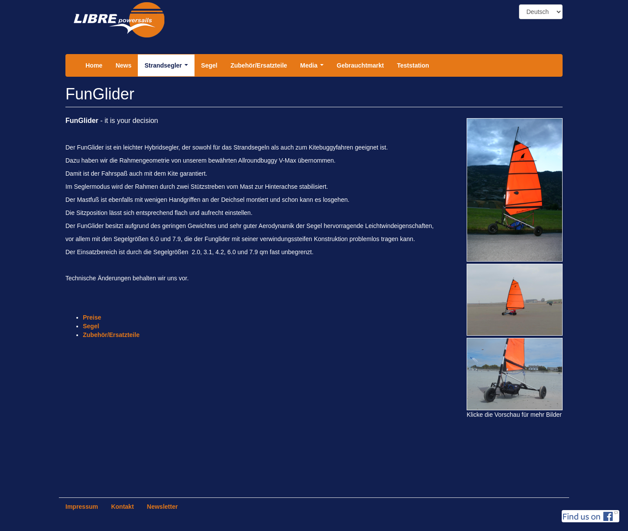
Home (93, 65)
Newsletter (162, 506)
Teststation (413, 65)
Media (313, 68)
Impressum (81, 506)
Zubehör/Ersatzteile (258, 65)
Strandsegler (167, 68)
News (124, 65)
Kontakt (122, 506)
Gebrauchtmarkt (360, 65)
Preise (92, 317)
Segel (209, 65)
